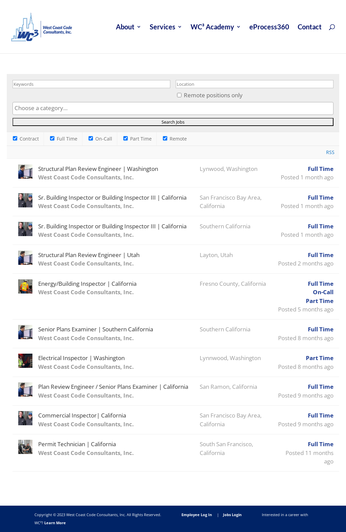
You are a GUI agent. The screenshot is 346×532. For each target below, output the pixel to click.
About (125, 27)
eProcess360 (269, 27)
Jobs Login (232, 514)
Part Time (137, 138)
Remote (175, 138)
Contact (310, 27)
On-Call (100, 138)
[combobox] (173, 108)
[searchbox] (173, 108)
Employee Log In (196, 514)
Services (162, 27)
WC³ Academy (212, 27)
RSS (330, 152)
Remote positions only (213, 95)
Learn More (55, 522)
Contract (26, 138)
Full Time (63, 138)
